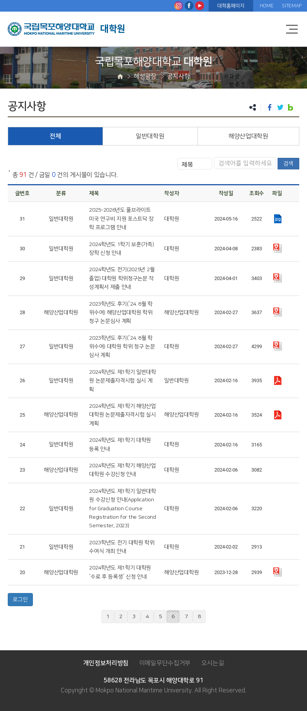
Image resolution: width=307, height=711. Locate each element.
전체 (55, 136)
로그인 (20, 599)
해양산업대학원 (248, 136)
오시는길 (212, 663)
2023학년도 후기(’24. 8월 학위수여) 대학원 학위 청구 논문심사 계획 (122, 347)
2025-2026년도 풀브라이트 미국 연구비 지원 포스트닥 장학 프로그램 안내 (121, 219)
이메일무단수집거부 (164, 663)
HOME (267, 6)
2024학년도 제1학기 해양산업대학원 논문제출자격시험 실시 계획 (122, 415)
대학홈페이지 (230, 6)
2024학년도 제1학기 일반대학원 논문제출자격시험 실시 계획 (122, 381)
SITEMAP (292, 6)
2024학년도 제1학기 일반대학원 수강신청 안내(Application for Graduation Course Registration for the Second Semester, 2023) (122, 508)
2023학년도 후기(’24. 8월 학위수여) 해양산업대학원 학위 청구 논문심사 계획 (121, 313)
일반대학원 (150, 136)
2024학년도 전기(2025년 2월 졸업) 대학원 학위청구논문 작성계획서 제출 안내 (121, 278)
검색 (288, 164)
